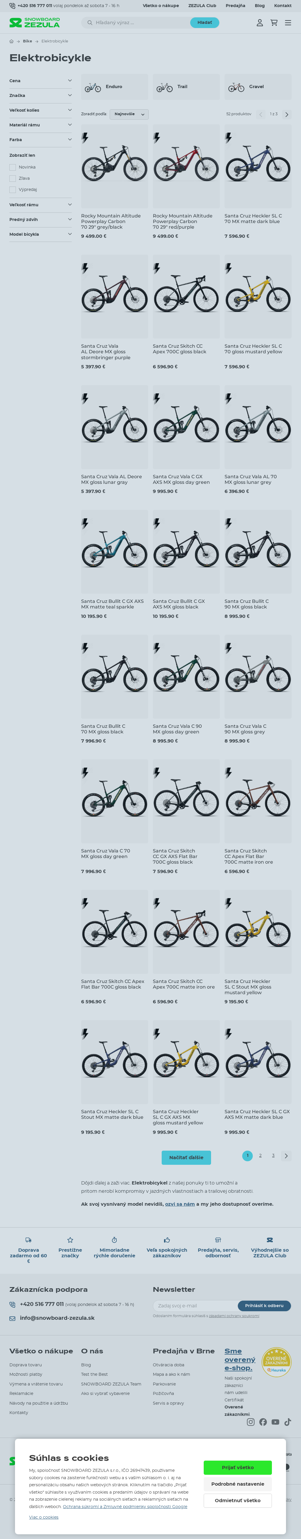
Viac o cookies (43, 1517)
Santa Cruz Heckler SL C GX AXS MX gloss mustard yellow (178, 1117)
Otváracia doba (168, 1365)
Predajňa (235, 6)
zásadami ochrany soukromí (234, 1316)
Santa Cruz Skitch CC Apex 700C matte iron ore (184, 984)
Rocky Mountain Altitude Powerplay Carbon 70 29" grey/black (111, 221)
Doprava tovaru (25, 1365)
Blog (260, 6)
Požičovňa (163, 1394)
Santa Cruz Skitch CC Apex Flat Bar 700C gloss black (112, 984)
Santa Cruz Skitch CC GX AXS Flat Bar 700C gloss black (175, 856)
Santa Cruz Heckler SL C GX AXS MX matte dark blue (257, 1114)
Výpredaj (28, 190)
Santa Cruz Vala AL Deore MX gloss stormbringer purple (106, 351)
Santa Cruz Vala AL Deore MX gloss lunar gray (111, 479)
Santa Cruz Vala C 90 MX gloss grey (245, 729)
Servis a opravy (168, 1403)
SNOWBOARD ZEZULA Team (111, 1384)
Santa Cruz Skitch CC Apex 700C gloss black (179, 348)
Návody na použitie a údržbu (38, 1403)
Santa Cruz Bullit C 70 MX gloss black (103, 729)
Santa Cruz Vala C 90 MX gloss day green (177, 729)
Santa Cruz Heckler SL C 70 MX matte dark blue (253, 218)
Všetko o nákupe (161, 6)
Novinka (27, 167)
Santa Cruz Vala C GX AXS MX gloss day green (181, 479)
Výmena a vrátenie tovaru (36, 1384)
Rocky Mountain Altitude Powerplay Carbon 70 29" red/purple (183, 221)
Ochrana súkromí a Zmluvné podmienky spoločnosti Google (125, 1507)
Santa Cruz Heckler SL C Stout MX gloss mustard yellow (248, 987)
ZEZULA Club (202, 6)
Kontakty (18, 1413)
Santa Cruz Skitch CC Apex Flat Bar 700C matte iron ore (249, 856)
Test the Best (94, 1375)
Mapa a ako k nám (171, 1375)
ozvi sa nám (180, 1204)
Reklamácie (21, 1394)
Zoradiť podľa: (94, 114)
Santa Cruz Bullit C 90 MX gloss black (247, 604)
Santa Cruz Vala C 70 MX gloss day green (105, 853)
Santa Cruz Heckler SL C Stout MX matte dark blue (112, 1114)
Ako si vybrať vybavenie (105, 1394)
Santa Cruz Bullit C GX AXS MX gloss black (179, 604)
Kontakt (283, 6)
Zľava (24, 179)
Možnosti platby (25, 1375)
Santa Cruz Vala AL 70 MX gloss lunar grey (251, 479)
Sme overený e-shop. (240, 1360)
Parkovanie (164, 1384)
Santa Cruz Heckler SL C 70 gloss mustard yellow (253, 348)
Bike (27, 41)
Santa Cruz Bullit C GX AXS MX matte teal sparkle (112, 604)
